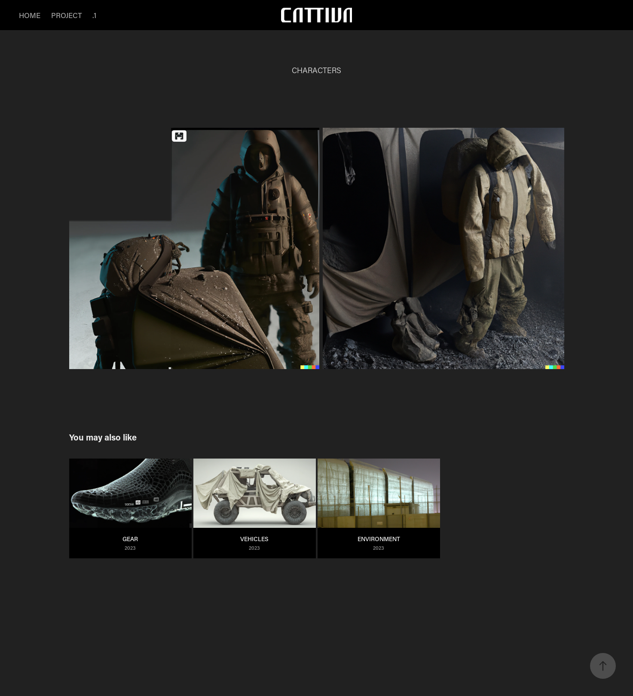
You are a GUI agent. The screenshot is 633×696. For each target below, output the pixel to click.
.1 (94, 15)
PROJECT (66, 15)
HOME (29, 15)
